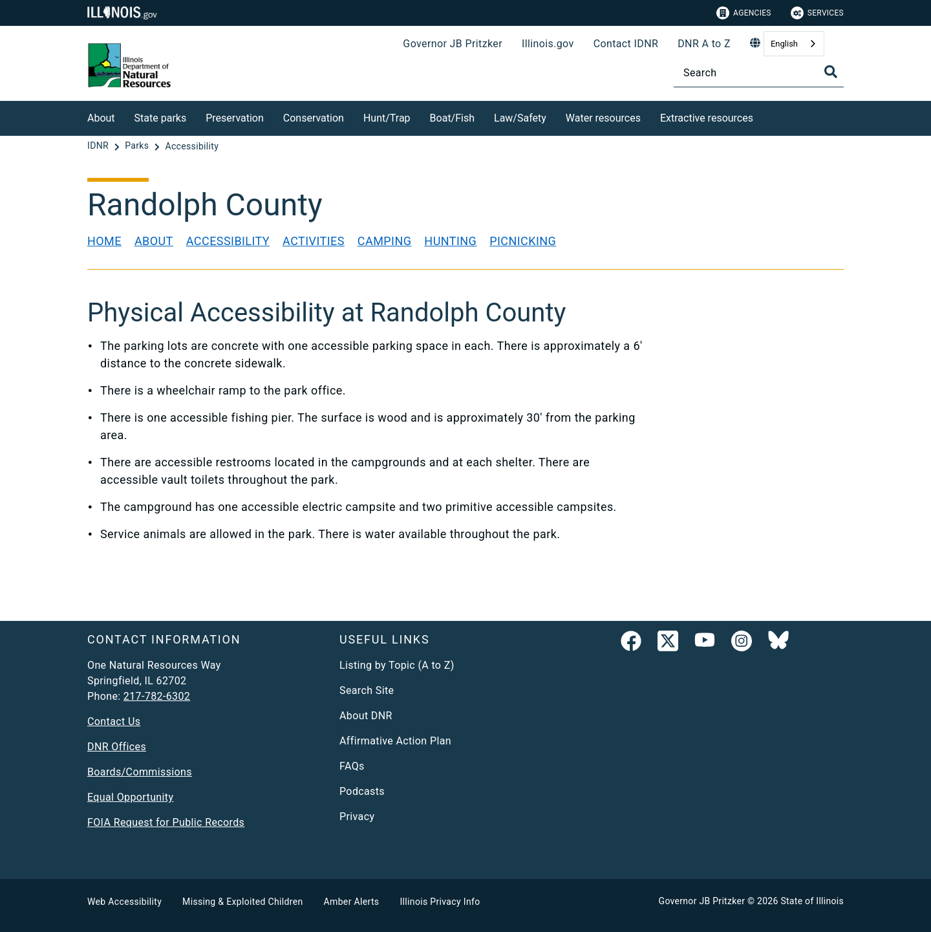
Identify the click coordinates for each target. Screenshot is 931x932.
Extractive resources (706, 118)
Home (104, 241)
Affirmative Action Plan (395, 741)
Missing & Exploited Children (242, 901)
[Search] (759, 73)
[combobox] (794, 43)
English (784, 44)
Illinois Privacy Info (440, 901)
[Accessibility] (192, 146)
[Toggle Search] (830, 71)
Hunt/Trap (387, 118)
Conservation (313, 118)
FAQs (352, 766)
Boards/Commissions (139, 772)
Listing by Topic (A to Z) (397, 665)
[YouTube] (704, 643)
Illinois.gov (548, 44)
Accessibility (228, 241)
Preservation (235, 118)
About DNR (365, 716)
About (101, 118)
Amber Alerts (352, 901)
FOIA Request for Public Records (165, 822)
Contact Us (113, 721)
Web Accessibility (124, 901)
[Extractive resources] (763, 116)
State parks (160, 118)
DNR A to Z (704, 44)
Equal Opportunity (130, 797)
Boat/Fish (452, 118)
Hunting (450, 241)
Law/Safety (520, 118)
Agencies (743, 12)
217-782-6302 (156, 696)
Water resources (603, 118)
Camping (385, 241)
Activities (314, 241)
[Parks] (138, 146)
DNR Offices (116, 747)
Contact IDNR (626, 44)
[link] (631, 643)
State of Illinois (812, 901)
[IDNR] (99, 146)
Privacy (356, 816)
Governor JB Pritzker (452, 44)
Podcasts (362, 791)
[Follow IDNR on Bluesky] (778, 643)
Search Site (366, 690)
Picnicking (522, 241)
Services (817, 12)
